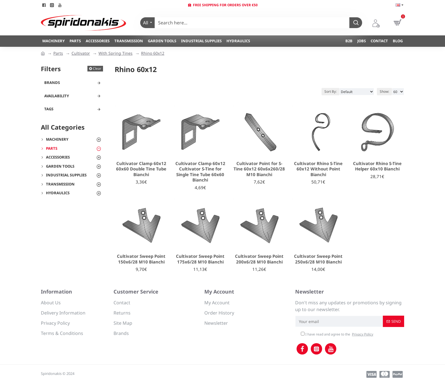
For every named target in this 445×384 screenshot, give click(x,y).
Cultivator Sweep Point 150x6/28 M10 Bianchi (141, 259)
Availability (56, 95)
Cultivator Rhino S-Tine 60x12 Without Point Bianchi (318, 169)
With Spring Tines (115, 53)
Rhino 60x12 (152, 53)
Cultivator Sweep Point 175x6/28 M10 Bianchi (200, 259)
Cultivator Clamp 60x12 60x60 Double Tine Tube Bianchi (141, 169)
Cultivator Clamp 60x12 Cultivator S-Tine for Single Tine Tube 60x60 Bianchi (200, 172)
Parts (58, 53)
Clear (97, 68)
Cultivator (81, 53)
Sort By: (330, 91)
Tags (48, 108)
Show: (384, 91)
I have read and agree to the (337, 334)
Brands (52, 82)
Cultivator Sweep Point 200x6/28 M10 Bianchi (259, 259)
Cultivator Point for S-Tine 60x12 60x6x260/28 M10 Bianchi (259, 169)
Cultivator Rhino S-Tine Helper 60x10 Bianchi (377, 166)
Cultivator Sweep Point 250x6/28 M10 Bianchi (318, 259)
